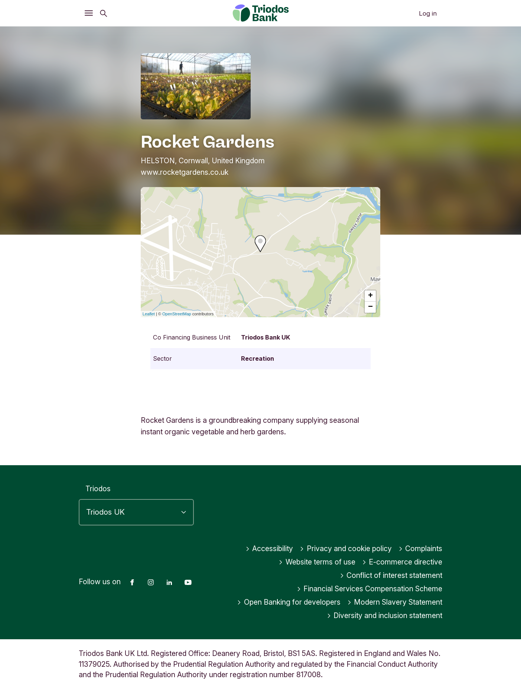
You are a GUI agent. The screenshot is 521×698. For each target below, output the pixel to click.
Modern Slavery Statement (395, 602)
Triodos (98, 488)
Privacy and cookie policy (346, 548)
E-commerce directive (402, 561)
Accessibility (269, 548)
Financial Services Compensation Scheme (370, 588)
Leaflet (149, 314)
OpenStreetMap (176, 314)
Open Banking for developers (289, 602)
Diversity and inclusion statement (385, 615)
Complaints (420, 548)
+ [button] (370, 296)
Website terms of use (317, 561)
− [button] (370, 307)
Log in (428, 13)
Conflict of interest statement (391, 575)
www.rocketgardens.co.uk (184, 172)
